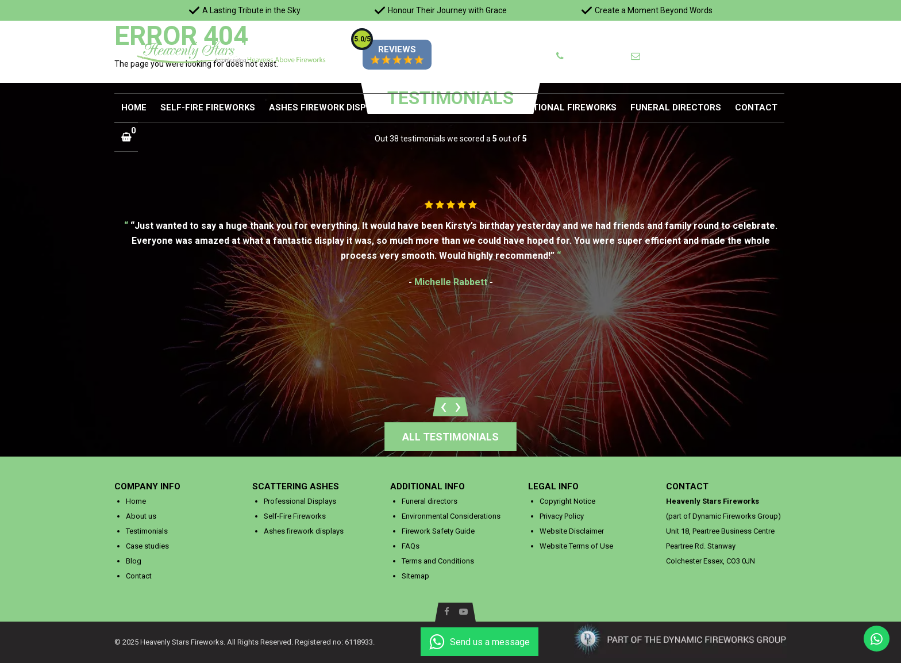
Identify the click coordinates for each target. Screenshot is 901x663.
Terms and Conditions (438, 561)
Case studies (147, 546)
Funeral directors (675, 107)
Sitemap (415, 576)
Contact (756, 107)
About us (141, 516)
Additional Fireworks (565, 107)
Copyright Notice (567, 501)
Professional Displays (300, 501)
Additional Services (450, 107)
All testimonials (450, 437)
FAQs (410, 546)
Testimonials (147, 531)
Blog (133, 561)
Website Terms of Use (576, 546)
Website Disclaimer (572, 531)
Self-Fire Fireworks (207, 107)
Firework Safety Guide (438, 531)
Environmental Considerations (451, 516)
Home (134, 107)
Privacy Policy (562, 516)
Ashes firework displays (328, 107)
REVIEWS (394, 54)
